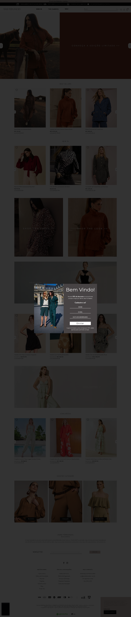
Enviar (80, 323)
